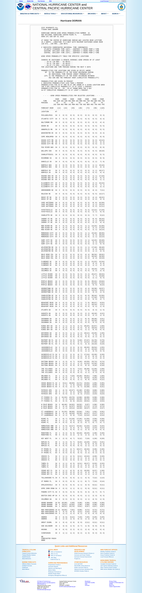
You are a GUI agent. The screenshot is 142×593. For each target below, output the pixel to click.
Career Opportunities (114, 586)
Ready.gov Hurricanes (54, 571)
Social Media (53, 550)
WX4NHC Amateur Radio (81, 571)
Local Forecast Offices (106, 556)
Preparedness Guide (53, 564)
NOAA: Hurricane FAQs (80, 567)
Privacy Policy (112, 581)
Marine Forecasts (29, 562)
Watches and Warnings (54, 568)
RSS (50, 1)
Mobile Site (30, 1)
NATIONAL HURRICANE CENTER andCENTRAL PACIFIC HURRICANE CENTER (63, 6)
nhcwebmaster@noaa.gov (44, 589)
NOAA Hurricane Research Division (83, 553)
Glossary (87, 585)
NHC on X (52, 553)
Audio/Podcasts (26, 556)
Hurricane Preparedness (58, 563)
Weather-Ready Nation (54, 573)
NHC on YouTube (54, 555)
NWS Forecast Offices (108, 550)
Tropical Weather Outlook (29, 555)
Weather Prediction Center (107, 551)
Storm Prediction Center (106, 553)
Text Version (41, 1)
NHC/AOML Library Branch (81, 565)
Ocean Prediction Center (106, 555)
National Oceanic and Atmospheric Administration (52, 10)
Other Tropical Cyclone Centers (108, 567)
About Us (111, 585)
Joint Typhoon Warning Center (108, 565)
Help (86, 584)
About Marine (25, 569)
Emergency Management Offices (56, 575)
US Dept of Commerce (43, 581)
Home (21, 1)
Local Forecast (104, 1)
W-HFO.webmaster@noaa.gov (67, 586)
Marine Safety (52, 570)
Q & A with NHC (78, 564)
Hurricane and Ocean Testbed (82, 555)
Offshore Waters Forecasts (29, 564)
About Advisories (26, 558)
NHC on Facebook (54, 551)
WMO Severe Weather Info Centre (109, 569)
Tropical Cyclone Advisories (29, 553)
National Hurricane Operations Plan (83, 569)
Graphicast (25, 567)
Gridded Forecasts (27, 565)
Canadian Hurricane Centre (107, 564)
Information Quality (90, 582)
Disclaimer (87, 581)
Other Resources (81, 562)
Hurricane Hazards (53, 566)
